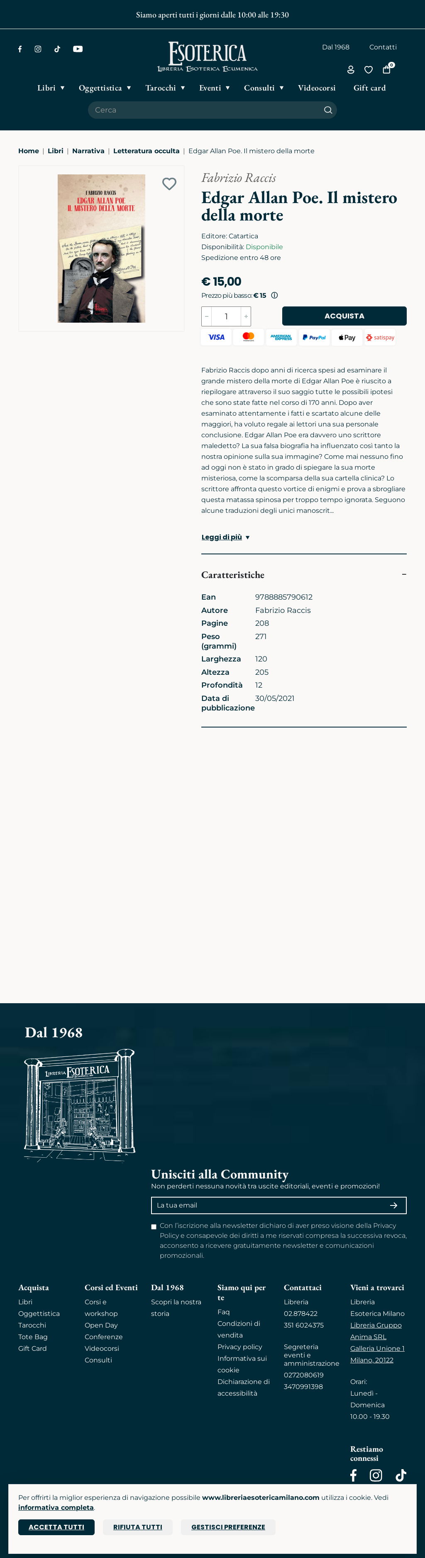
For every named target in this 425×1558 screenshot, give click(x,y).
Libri (56, 151)
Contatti (383, 47)
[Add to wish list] (169, 184)
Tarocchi (32, 1325)
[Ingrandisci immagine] (22, 169)
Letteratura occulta (146, 151)
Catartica (243, 236)
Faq (223, 1312)
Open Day (101, 1325)
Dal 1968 (335, 47)
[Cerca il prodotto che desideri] (204, 110)
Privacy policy (239, 1347)
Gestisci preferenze (228, 1527)
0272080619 (304, 1375)
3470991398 (303, 1387)
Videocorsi (102, 1348)
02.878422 (301, 1314)
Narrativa (88, 151)
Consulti (98, 1360)
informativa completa (56, 1507)
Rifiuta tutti (137, 1527)
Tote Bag (33, 1337)
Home (28, 151)
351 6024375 (304, 1325)
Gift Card (32, 1348)
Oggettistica (39, 1314)
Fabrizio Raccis (238, 177)
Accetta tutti (56, 1527)
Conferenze (104, 1337)
